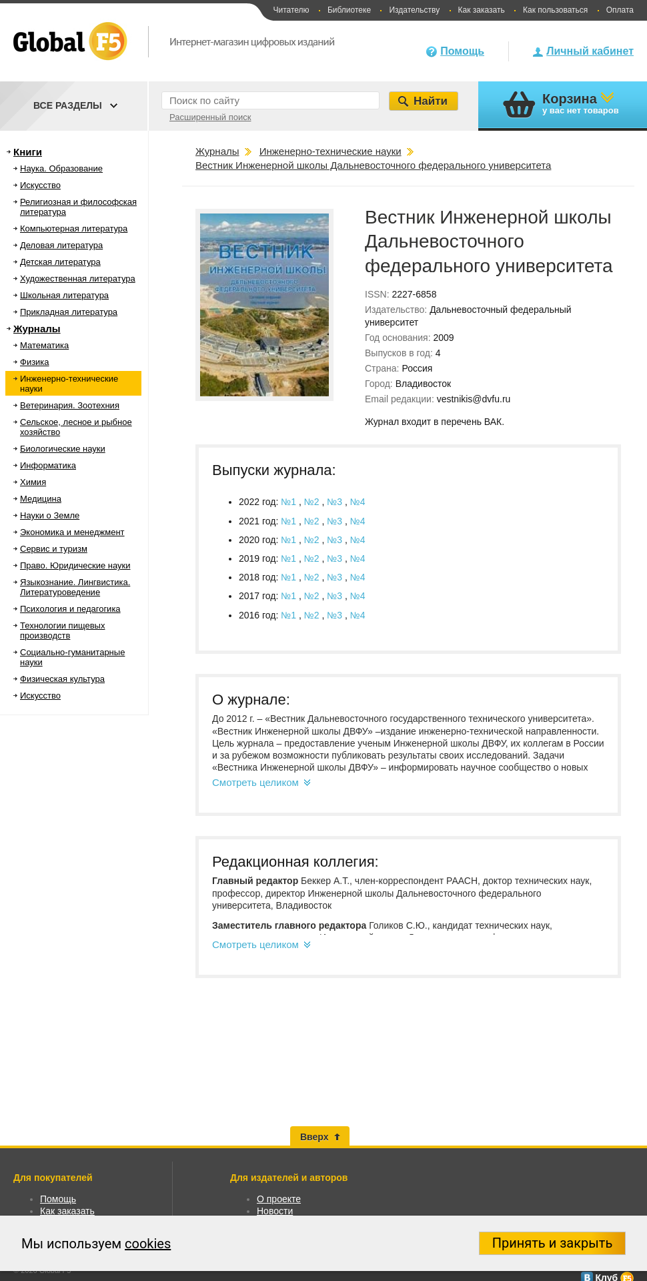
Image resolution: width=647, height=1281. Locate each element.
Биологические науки (62, 449)
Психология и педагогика (70, 609)
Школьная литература (64, 295)
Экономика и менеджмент (72, 532)
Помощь (462, 51)
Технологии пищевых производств (62, 630)
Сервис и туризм (53, 549)
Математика (44, 345)
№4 (358, 501)
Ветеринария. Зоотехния (69, 405)
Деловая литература (61, 245)
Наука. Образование (61, 168)
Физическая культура (62, 679)
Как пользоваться (555, 10)
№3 (336, 501)
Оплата (620, 10)
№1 (290, 501)
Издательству (414, 10)
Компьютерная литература (73, 229)
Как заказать (481, 10)
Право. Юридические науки (75, 565)
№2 (313, 501)
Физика (34, 362)
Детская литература (60, 262)
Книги (27, 151)
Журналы (37, 328)
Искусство (40, 185)
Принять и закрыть (552, 1243)
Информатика (48, 465)
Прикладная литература (68, 312)
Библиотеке (349, 10)
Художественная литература (77, 279)
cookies (148, 1244)
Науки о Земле (49, 515)
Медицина (40, 499)
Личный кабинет (590, 51)
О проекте (279, 1199)
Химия (33, 482)
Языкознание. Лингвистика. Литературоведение (75, 587)
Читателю (291, 10)
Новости (275, 1211)
